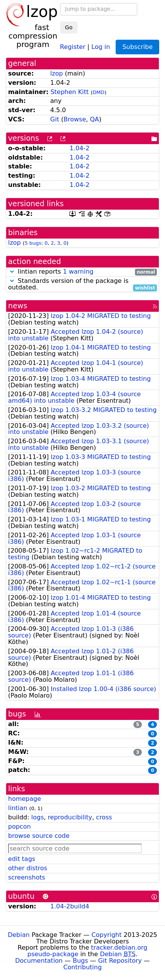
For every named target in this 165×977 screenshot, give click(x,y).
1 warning (78, 271)
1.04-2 (79, 148)
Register (73, 46)
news (17, 305)
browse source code (38, 835)
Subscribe (137, 46)
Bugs (80, 960)
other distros (27, 868)
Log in (100, 46)
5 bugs (33, 243)
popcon (19, 826)
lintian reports (82, 272)
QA (94, 119)
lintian (17, 808)
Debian (19, 934)
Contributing (82, 967)
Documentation (38, 960)
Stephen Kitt (70, 92)
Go (68, 27)
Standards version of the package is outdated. (82, 284)
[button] (12, 271)
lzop (56, 73)
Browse (75, 119)
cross (104, 817)
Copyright (106, 934)
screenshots (26, 877)
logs (37, 817)
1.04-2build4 (69, 906)
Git (54, 119)
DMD (98, 92)
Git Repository (119, 960)
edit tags (21, 859)
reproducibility (70, 817)
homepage (24, 798)
